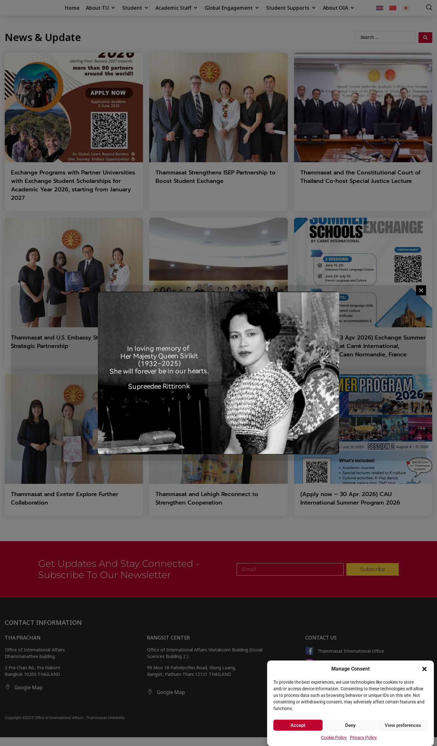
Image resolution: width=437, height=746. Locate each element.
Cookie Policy (334, 737)
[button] (424, 665)
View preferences (403, 725)
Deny (350, 725)
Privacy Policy (363, 737)
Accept (298, 725)
